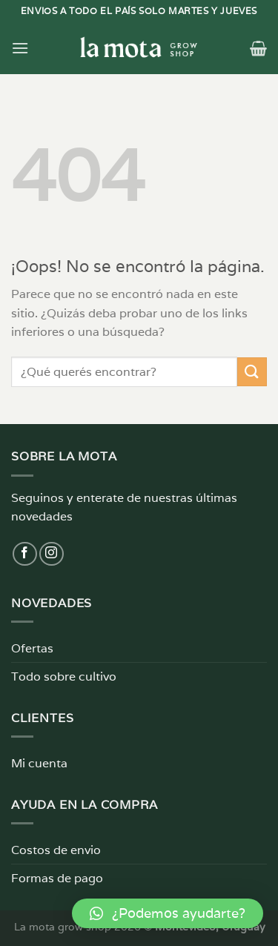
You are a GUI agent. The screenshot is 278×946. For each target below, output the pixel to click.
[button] (167, 913)
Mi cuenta (39, 763)
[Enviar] (252, 371)
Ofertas (32, 648)
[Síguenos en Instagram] (51, 554)
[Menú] (20, 48)
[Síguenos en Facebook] (25, 554)
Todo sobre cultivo (63, 676)
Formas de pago (57, 878)
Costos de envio (56, 850)
